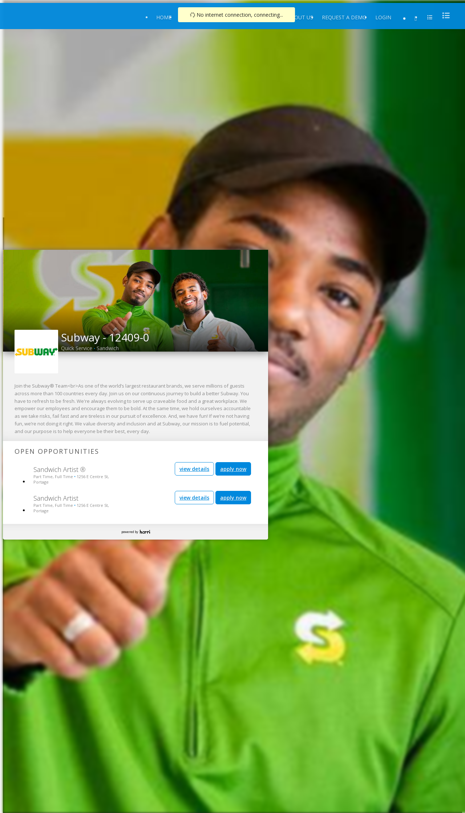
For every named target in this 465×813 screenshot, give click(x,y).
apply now (233, 468)
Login (383, 17)
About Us (300, 17)
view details (194, 468)
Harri (145, 532)
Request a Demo (344, 17)
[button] (9, 298)
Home (163, 17)
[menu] (444, 15)
